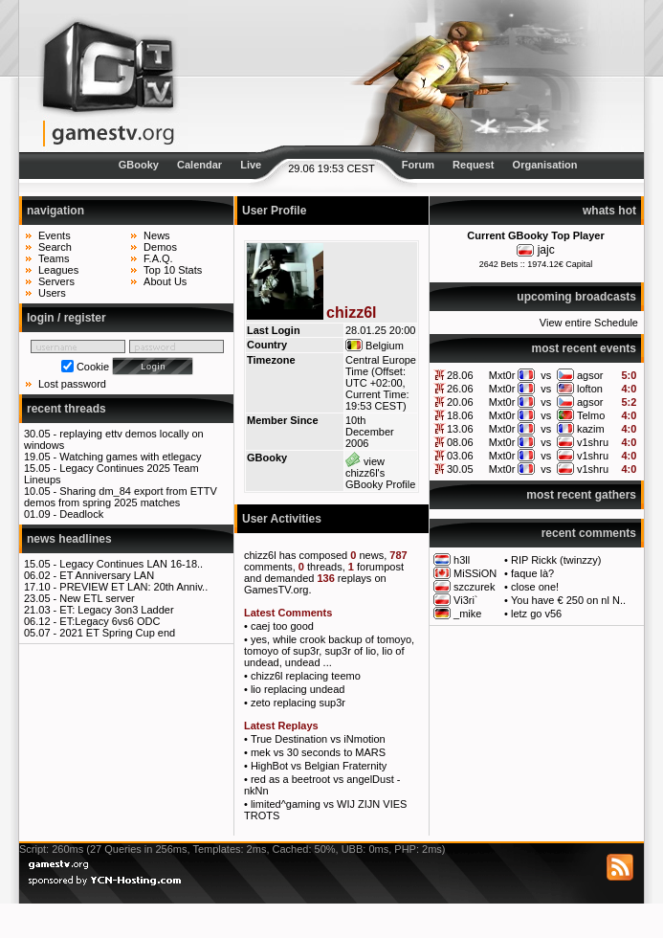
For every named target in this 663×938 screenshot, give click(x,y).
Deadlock (81, 514)
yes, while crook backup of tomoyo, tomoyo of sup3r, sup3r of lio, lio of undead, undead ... (329, 651)
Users (52, 293)
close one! (535, 586)
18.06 (460, 415)
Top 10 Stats (173, 270)
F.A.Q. (158, 258)
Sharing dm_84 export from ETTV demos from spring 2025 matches (120, 496)
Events (54, 235)
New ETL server (96, 598)
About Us (165, 281)
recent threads (66, 408)
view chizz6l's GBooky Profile (380, 473)
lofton (590, 388)
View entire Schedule (589, 322)
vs (546, 375)
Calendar (199, 164)
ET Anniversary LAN (106, 575)
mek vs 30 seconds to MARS (318, 752)
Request (473, 164)
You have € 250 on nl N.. (568, 600)
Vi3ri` (465, 600)
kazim (591, 429)
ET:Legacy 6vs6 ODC (109, 621)
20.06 (460, 402)
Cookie (93, 366)
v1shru (592, 442)
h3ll (461, 560)
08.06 (460, 442)
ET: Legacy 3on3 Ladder (116, 609)
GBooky (139, 164)
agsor (590, 375)
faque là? (532, 573)
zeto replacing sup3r (298, 702)
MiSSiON (475, 573)
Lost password (72, 384)
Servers (56, 281)
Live (250, 164)
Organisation (545, 164)
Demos (160, 247)
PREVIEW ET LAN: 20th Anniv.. (133, 586)
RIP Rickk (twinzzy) (556, 560)
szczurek (474, 586)
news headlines (69, 539)
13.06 (460, 429)
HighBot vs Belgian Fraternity (319, 765)
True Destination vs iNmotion (318, 739)
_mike (467, 613)
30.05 (460, 469)
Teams (53, 258)
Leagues (58, 270)
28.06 (460, 375)
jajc (546, 250)
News (157, 235)
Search (55, 247)
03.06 (460, 455)
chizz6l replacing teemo (306, 675)
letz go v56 (536, 613)
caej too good (282, 626)
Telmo (591, 415)
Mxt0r (502, 375)
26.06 (460, 388)
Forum (418, 164)
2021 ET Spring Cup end (117, 632)
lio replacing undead (297, 689)
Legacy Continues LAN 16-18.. (131, 564)
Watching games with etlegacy (130, 456)
